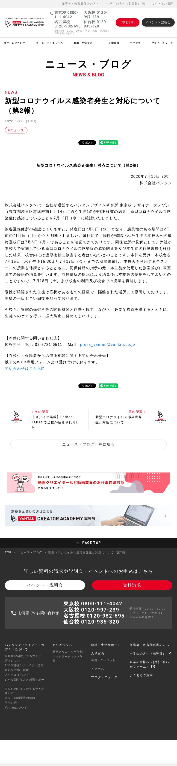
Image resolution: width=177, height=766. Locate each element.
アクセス (97, 673)
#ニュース (16, 130)
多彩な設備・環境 (17, 674)
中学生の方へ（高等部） (125, 3)
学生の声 (11, 707)
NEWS (11, 92)
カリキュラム (62, 649)
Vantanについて (16, 712)
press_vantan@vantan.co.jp (107, 345)
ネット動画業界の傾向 (20, 702)
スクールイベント (17, 679)
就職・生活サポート (106, 649)
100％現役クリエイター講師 (24, 669)
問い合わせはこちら (23, 369)
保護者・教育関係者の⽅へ (80, 3)
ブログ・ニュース (104, 682)
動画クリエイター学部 (68, 656)
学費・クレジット (103, 664)
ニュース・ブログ (29, 553)
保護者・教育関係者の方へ (149, 649)
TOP (8, 553)
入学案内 (97, 658)
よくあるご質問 (163, 3)
